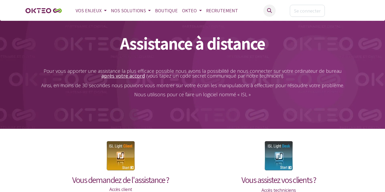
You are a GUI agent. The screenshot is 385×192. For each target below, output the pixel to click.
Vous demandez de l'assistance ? (120, 179)
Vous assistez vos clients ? (278, 179)
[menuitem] (91, 11)
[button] (269, 11)
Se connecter (307, 11)
